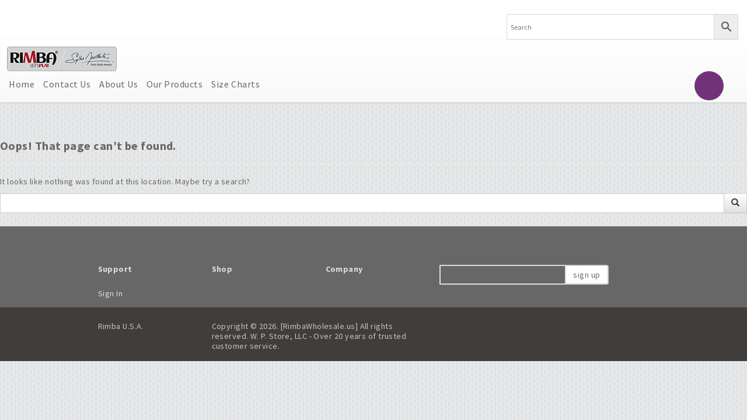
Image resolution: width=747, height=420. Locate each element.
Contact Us (66, 84)
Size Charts (235, 84)
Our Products (174, 84)
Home (21, 84)
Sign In (110, 293)
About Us (118, 84)
